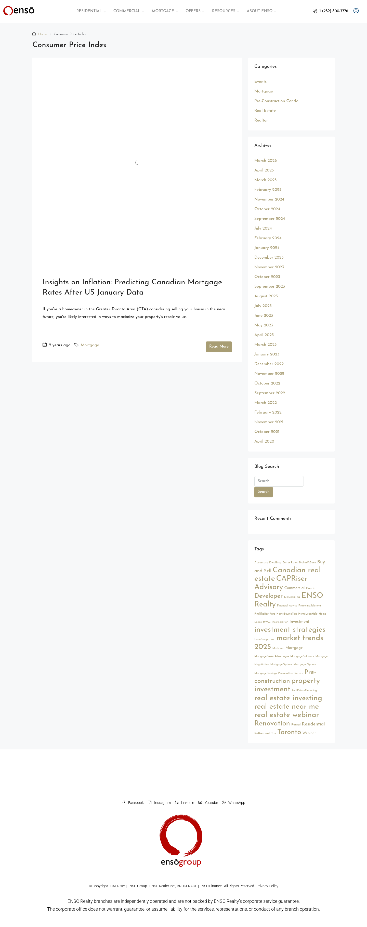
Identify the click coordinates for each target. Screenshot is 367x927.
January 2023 (266, 354)
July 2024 (263, 229)
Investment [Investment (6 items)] (299, 622)
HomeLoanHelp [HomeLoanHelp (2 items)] (308, 614)
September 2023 (269, 287)
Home (42, 34)
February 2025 (267, 190)
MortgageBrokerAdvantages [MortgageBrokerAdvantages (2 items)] (271, 656)
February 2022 (268, 412)
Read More (219, 347)
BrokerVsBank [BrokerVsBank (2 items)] (307, 562)
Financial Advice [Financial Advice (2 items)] (287, 605)
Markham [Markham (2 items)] (278, 648)
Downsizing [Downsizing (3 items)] (292, 597)
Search (263, 492)
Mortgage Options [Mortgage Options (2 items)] (305, 664)
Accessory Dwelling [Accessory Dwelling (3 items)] (267, 562)
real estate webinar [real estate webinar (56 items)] (286, 715)
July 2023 (263, 306)
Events (260, 82)
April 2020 (264, 442)
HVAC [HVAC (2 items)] (266, 622)
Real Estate (265, 111)
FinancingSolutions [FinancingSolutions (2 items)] (309, 605)
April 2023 (264, 335)
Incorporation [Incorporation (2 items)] (280, 622)
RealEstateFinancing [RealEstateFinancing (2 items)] (304, 690)
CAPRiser (117, 886)
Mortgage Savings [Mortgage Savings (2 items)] (265, 673)
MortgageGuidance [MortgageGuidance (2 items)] (302, 656)
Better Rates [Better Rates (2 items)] (290, 562)
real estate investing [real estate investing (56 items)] (288, 698)
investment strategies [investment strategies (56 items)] (289, 629)
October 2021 (266, 432)
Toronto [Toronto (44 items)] (289, 732)
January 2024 (266, 248)
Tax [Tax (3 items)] (273, 733)
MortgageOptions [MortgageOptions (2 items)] (281, 664)
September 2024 (269, 219)
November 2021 (268, 422)
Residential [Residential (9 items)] (313, 724)
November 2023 (269, 267)
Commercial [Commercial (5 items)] (294, 588)
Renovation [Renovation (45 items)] (272, 723)
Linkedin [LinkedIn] (184, 803)
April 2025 (264, 170)
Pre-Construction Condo (276, 101)
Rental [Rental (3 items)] (295, 724)
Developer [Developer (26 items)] (268, 596)
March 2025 (265, 180)
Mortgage (90, 345)
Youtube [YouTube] (208, 803)
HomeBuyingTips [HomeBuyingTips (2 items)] (287, 614)
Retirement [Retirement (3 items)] (262, 733)
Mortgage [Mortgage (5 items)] (294, 648)
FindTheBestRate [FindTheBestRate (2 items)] (264, 614)
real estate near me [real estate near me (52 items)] (286, 706)
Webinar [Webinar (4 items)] (309, 733)
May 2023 (263, 325)
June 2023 (263, 316)
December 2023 (269, 258)
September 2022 (269, 393)
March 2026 (265, 161)
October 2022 (267, 383)
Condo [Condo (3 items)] (310, 588)
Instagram (159, 803)
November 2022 (269, 374)
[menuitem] (330, 11)
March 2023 (265, 345)
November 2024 (269, 199)
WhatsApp (233, 803)
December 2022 (269, 364)
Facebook (133, 803)
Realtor (261, 120)
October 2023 (267, 277)
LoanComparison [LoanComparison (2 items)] (264, 639)
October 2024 (267, 209)
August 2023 (266, 296)
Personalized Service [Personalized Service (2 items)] (290, 673)
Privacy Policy (267, 886)
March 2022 (265, 403)
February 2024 (268, 238)
